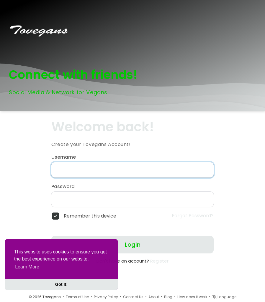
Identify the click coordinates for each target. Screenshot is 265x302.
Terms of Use (77, 296)
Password (63, 186)
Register (159, 261)
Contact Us (133, 296)
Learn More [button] (27, 266)
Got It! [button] (61, 284)
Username (63, 157)
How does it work (192, 296)
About (153, 296)
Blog (168, 296)
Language (224, 296)
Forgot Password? (193, 216)
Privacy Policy (106, 296)
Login (132, 244)
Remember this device (90, 216)
